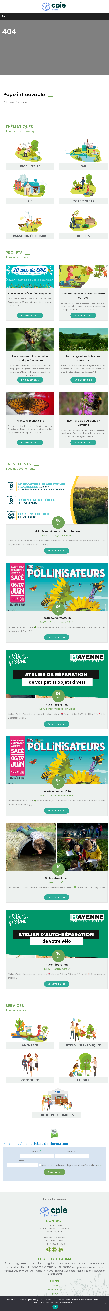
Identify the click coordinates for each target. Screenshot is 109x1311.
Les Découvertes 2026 (56, 618)
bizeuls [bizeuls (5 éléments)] (72, 1263)
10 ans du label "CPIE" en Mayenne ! (30, 293)
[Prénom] (72, 1156)
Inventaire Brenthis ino (30, 420)
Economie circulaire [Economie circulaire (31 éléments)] (43, 1267)
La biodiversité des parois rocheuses (56, 531)
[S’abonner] (54, 1172)
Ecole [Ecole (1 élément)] (27, 1267)
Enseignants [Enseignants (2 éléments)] (78, 1267)
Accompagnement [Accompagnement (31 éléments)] (17, 1263)
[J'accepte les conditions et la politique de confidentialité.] (40, 1165)
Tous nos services (17, 1010)
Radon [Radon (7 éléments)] (87, 1270)
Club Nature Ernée (56, 878)
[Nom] (22, 1165)
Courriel (36, 1151)
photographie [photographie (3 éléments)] (76, 1270)
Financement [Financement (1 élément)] (90, 1267)
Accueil (54, 1285)
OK (55, 1307)
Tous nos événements (20, 468)
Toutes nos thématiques (22, 131)
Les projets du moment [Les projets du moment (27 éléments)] (29, 1270)
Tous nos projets (17, 257)
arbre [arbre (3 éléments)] (65, 1263)
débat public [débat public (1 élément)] (18, 1267)
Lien (99, 1165)
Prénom (71, 1151)
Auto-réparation (57, 704)
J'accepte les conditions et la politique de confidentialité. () (70, 1165)
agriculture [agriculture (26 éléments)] (54, 1263)
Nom (22, 1160)
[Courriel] (37, 1156)
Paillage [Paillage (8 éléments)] (63, 1270)
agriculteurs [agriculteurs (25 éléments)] (38, 1263)
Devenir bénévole (54, 1289)
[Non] (105, 1303)
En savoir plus (30, 315)
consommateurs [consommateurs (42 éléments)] (88, 1263)
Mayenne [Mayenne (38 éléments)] (52, 1270)
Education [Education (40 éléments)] (64, 1267)
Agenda (54, 1293)
